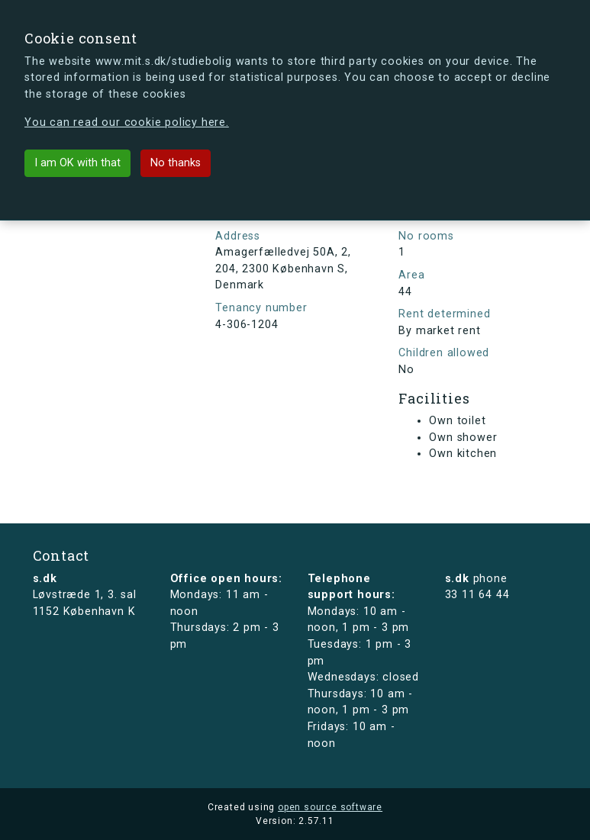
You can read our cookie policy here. (126, 122)
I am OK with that (77, 162)
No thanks (175, 162)
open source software (330, 807)
